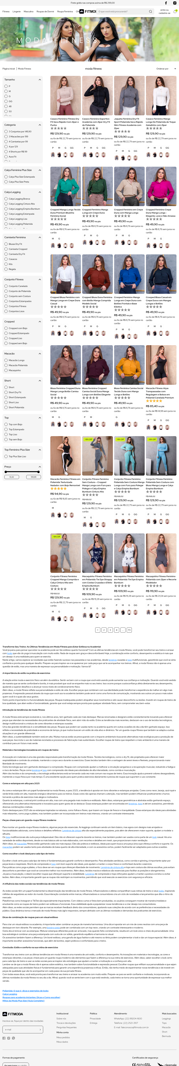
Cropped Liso (15, 338)
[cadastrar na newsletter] (40, 1029)
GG (10, 101)
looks (9, 653)
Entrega (93, 1023)
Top (22, 417)
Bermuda (166, 1036)
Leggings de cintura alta (112, 867)
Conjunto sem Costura (20, 296)
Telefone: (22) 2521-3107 (126, 1023)
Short (22, 380)
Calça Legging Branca (19, 198)
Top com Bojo (15, 424)
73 (129, 630)
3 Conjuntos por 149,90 (20, 131)
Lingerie (17, 11)
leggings (113, 659)
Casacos (13, 259)
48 (10, 106)
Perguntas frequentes (67, 1027)
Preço (22, 466)
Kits (10, 264)
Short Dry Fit (15, 392)
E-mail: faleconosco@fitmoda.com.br (131, 1027)
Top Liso (13, 434)
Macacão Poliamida (18, 365)
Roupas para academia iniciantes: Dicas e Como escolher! (31, 997)
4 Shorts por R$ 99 (18, 151)
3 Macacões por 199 (18, 136)
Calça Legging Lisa (18, 218)
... (123, 630)
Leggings (89, 873)
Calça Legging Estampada (21, 213)
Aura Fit (12, 156)
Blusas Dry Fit (15, 244)
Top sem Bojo (15, 439)
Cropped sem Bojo (18, 343)
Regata (12, 269)
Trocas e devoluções (66, 1023)
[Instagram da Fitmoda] (8, 1038)
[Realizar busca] (150, 11)
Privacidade (95, 1018)
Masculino (29, 11)
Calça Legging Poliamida (21, 223)
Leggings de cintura (71, 830)
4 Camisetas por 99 (18, 141)
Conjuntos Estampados (20, 301)
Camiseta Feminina (22, 237)
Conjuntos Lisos (16, 311)
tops (129, 659)
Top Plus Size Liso (17, 456)
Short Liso (14, 402)
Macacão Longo (17, 360)
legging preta (53, 927)
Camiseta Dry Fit (17, 254)
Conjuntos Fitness (17, 306)
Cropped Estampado (19, 333)
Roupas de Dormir (45, 11)
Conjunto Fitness (22, 279)
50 (10, 111)
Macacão (22, 353)
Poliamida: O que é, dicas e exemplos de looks (25, 990)
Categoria (22, 124)
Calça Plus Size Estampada (22, 176)
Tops (164, 1023)
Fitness (6, 11)
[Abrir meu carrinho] (174, 11)
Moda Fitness (24, 68)
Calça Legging (22, 192)
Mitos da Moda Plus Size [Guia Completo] (23, 1000)
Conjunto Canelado (18, 286)
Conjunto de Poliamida (20, 291)
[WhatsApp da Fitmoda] (13, 1038)
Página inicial (9, 68)
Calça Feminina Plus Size (22, 170)
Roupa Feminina (65, 11)
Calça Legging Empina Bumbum (24, 208)
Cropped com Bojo (18, 328)
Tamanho (22, 79)
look (154, 837)
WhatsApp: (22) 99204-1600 (128, 1018)
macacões (22, 843)
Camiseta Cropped (18, 249)
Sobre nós (61, 1018)
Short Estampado (17, 397)
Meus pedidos (63, 1037)
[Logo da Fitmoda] (89, 11)
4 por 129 (13, 146)
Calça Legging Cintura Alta (22, 203)
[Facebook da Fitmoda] (4, 1038)
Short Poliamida (16, 407)
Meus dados (62, 1041)
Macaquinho (15, 370)
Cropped (22, 321)
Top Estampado (16, 429)
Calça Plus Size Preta (19, 181)
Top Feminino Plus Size (22, 449)
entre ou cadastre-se (164, 11)
